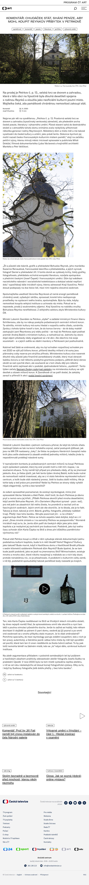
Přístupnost (44, 875)
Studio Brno (48, 820)
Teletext (6, 823)
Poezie (38, 29)
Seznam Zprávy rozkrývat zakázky (34, 369)
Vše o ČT (6, 842)
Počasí (5, 831)
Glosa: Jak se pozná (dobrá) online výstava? (63, 777)
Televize (50, 725)
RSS (84, 875)
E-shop (5, 834)
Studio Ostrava (49, 823)
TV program (7, 812)
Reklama (47, 816)
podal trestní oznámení (40, 375)
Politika (58, 29)
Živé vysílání (7, 816)
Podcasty (6, 827)
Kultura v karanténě (55, 771)
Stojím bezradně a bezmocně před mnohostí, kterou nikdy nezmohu (20, 779)
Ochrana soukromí (31, 875)
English (19, 875)
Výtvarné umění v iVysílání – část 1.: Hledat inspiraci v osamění (63, 734)
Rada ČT (47, 827)
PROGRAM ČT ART (75, 2)
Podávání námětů (51, 834)
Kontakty (47, 842)
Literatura (47, 29)
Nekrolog (7, 771)
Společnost (17, 29)
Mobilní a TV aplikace (11, 838)
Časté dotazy (49, 838)
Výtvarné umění (70, 29)
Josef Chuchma (8, 111)
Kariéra (46, 831)
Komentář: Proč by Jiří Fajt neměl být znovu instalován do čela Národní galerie (21, 734)
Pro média (48, 812)
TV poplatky (7, 820)
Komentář (28, 29)
